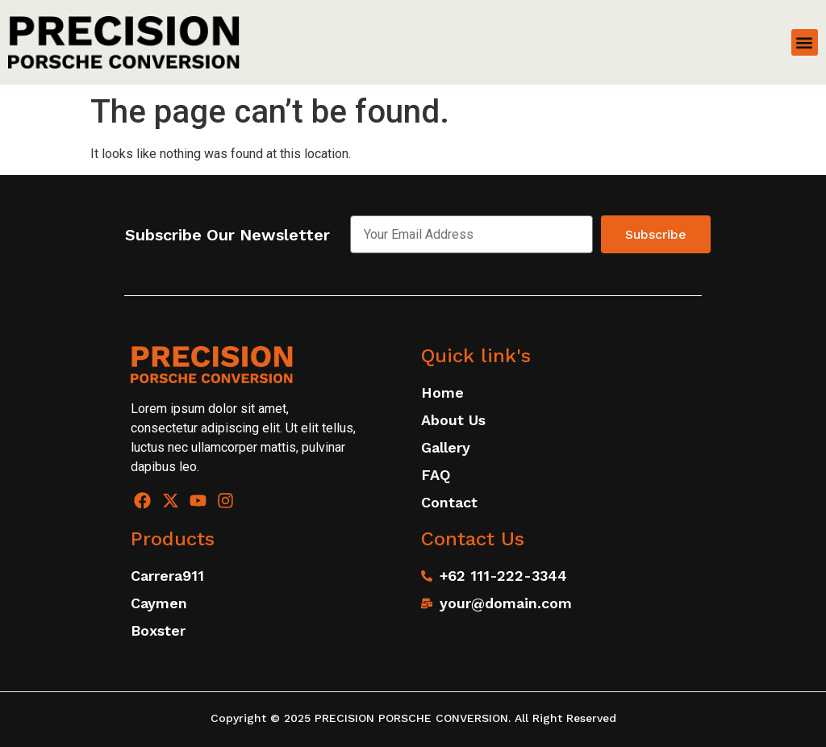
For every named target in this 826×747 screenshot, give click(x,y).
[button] (804, 42)
